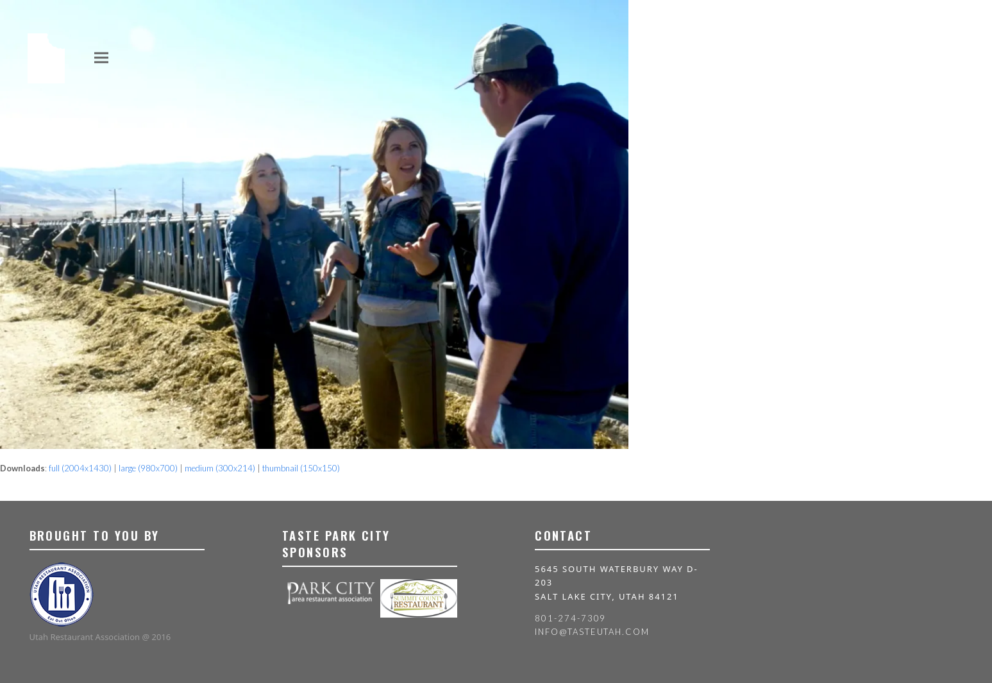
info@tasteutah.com (592, 632)
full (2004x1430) (80, 468)
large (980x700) (148, 468)
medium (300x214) (220, 468)
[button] (101, 57)
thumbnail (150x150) (301, 468)
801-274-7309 (570, 618)
